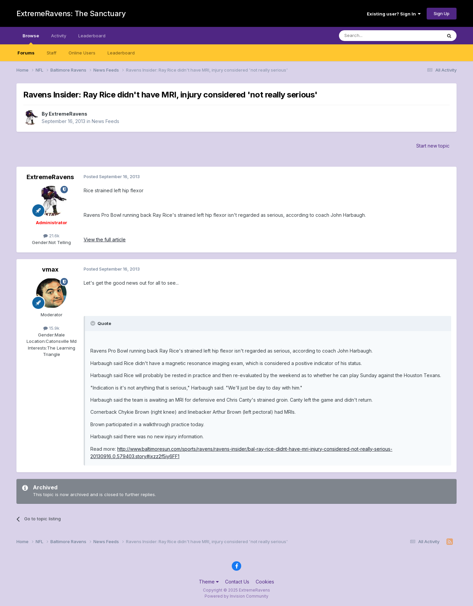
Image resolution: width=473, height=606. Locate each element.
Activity (58, 35)
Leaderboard (121, 52)
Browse (31, 38)
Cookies (265, 581)
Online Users (82, 52)
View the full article (105, 239)
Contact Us (237, 581)
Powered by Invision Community (236, 596)
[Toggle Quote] (93, 323)
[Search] (373, 35)
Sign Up (441, 13)
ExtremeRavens (68, 114)
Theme (209, 581)
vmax (50, 269)
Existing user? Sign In (394, 13)
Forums (26, 52)
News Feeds (105, 121)
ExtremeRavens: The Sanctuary (71, 13)
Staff (51, 52)
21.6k (51, 235)
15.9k (51, 328)
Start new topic (432, 146)
